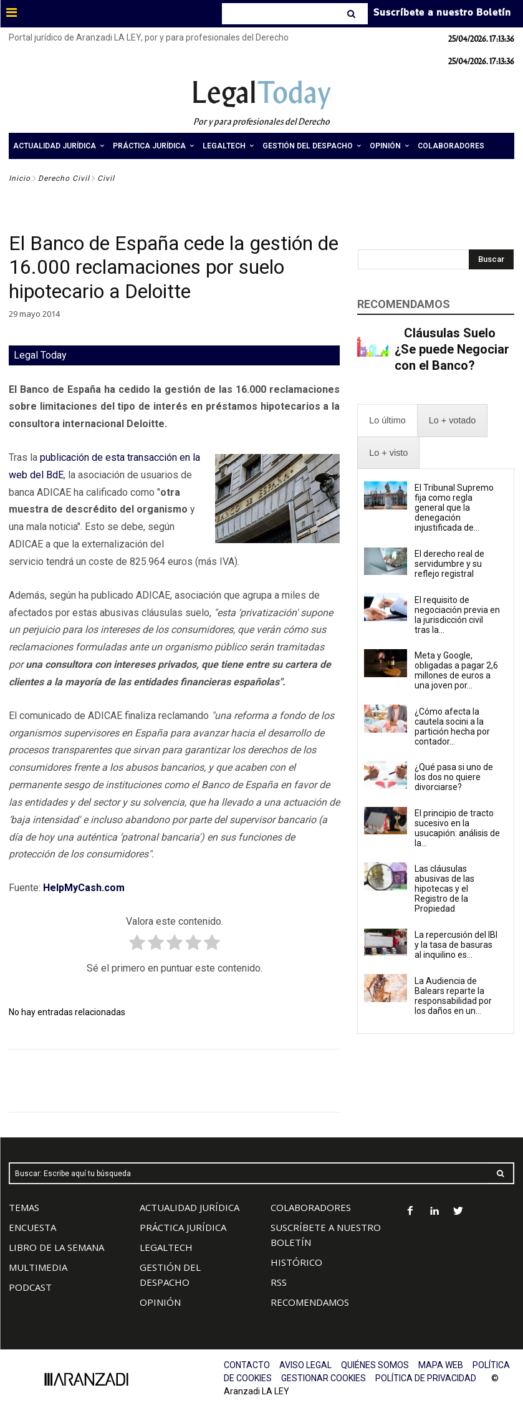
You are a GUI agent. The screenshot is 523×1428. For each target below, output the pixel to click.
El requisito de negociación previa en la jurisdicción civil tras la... (457, 615)
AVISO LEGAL (305, 1365)
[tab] (387, 420)
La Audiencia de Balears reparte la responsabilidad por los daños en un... (453, 996)
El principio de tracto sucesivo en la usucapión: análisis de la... (457, 828)
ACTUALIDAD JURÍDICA (189, 1207)
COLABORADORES (311, 1207)
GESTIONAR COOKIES (323, 1378)
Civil (106, 178)
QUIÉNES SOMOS (375, 1365)
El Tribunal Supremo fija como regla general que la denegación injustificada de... (454, 508)
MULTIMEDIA (38, 1267)
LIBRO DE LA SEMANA (56, 1247)
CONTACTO (247, 1365)
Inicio (20, 178)
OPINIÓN (160, 1302)
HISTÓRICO (296, 1262)
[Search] (352, 14)
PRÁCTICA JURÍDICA (183, 1227)
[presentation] (387, 420)
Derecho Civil (64, 178)
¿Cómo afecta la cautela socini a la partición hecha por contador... (452, 726)
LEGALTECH (166, 1247)
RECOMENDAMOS (310, 1302)
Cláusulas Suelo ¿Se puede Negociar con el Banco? (452, 349)
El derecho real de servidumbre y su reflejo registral (449, 564)
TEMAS (24, 1207)
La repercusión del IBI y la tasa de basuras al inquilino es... (456, 945)
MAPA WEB (440, 1365)
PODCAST (30, 1287)
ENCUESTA (32, 1227)
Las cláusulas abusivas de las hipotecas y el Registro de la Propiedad (444, 889)
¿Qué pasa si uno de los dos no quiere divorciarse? (454, 777)
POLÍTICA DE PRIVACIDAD (425, 1378)
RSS (279, 1282)
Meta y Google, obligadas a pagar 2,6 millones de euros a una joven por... (456, 670)
